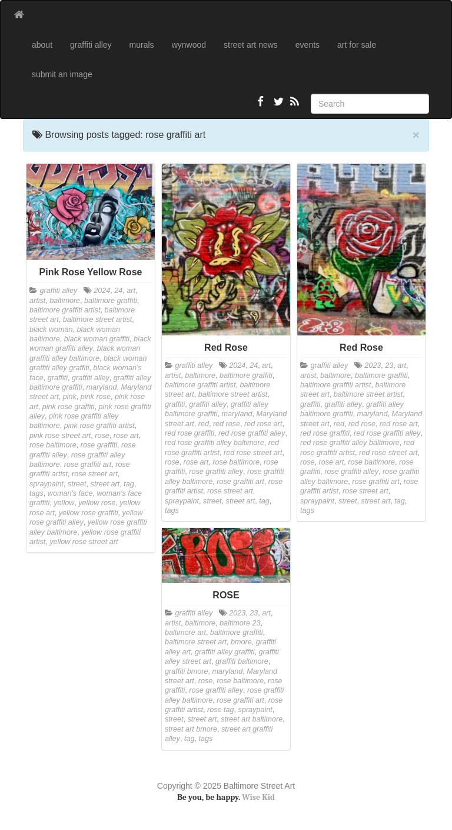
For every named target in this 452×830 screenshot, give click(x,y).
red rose (226, 424)
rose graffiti (99, 445)
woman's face (70, 493)
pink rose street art (60, 436)
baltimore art (185, 632)
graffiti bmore (186, 671)
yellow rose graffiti (88, 513)
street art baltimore (251, 719)
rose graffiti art (88, 464)
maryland (102, 387)
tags (36, 493)
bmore (241, 642)
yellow (64, 503)
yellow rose (96, 503)
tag (129, 484)
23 (389, 365)
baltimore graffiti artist (64, 310)
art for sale (356, 45)
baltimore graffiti (110, 301)
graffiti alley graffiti (225, 652)
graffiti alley (91, 45)
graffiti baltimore (241, 661)
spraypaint (46, 484)
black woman (51, 329)
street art (105, 484)
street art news (251, 45)
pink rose (96, 397)
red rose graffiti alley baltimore (214, 443)
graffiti (58, 378)
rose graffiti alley (216, 471)
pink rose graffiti (68, 407)
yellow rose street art (83, 542)
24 (118, 290)
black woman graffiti (96, 339)
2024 (102, 290)
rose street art (95, 474)
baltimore (64, 301)
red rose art (263, 424)
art (131, 290)
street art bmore (191, 729)
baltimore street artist (97, 319)
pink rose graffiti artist (99, 425)
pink (70, 397)
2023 (372, 365)
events (307, 45)
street (77, 484)
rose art (126, 436)
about (42, 45)
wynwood (189, 45)
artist (37, 301)
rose (102, 436)
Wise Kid (258, 797)
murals (141, 45)
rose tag (220, 710)
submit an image (62, 74)
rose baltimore (53, 445)
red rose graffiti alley (251, 433)
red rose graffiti (189, 433)
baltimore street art (196, 642)
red (203, 424)
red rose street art (253, 453)
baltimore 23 (240, 623)
